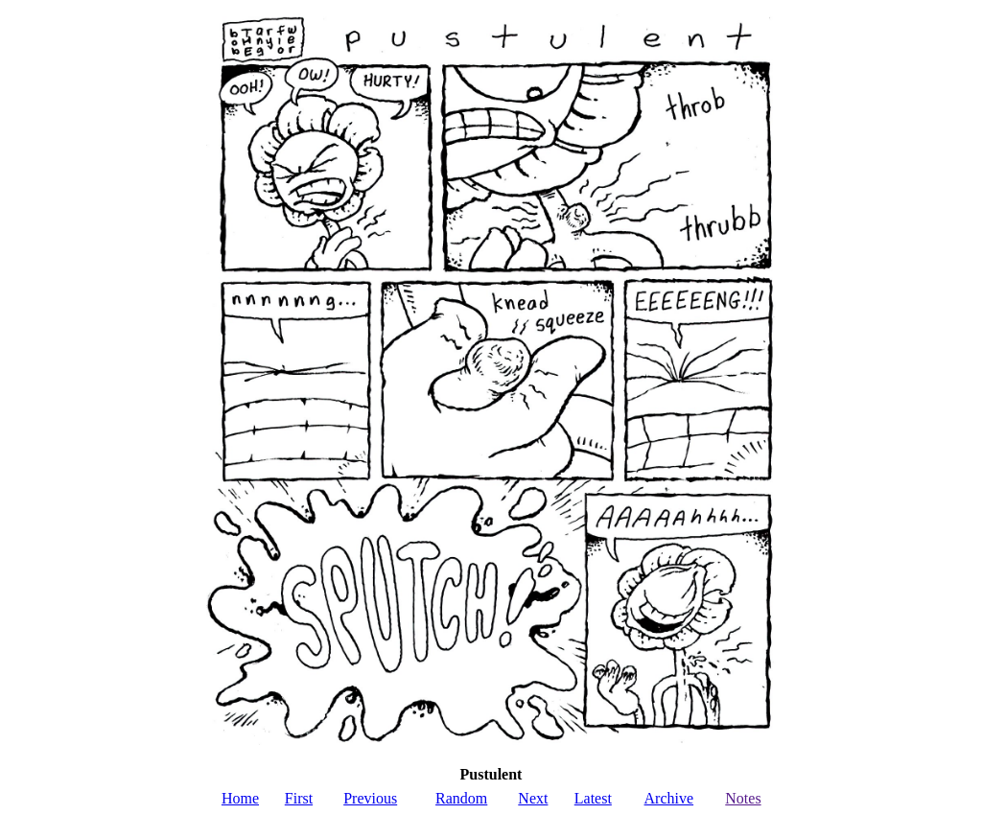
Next (533, 798)
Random (461, 798)
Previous (370, 798)
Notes (742, 798)
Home (240, 798)
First (299, 798)
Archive (669, 798)
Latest (593, 798)
